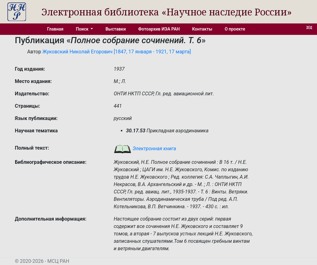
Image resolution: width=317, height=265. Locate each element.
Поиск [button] (82, 29)
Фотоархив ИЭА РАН (159, 29)
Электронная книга (145, 148)
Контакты (202, 29)
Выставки (115, 29)
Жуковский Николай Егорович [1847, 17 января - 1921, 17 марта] (116, 52)
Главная (55, 29)
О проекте (235, 29)
